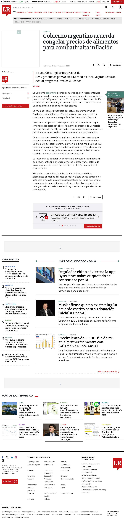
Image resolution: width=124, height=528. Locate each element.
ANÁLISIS (78, 12)
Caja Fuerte (48, 464)
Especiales (48, 476)
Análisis (63, 461)
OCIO (45, 12)
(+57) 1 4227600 (8, 473)
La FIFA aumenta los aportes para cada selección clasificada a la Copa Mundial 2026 (112, 410)
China (21, 402)
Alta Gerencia (49, 461)
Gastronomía (10, 304)
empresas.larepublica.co (47, 511)
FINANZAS (20, 12)
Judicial (63, 424)
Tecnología (106, 424)
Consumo (31, 470)
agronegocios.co (28, 511)
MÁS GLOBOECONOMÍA (107, 372)
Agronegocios (33, 461)
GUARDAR (115, 65)
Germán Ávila (84, 19)
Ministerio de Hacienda (100, 19)
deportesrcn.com (22, 517)
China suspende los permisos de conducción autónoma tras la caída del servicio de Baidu (29, 411)
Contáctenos (87, 472)
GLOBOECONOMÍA (54, 12)
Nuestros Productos (89, 469)
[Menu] (15, 12)
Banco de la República (45, 19)
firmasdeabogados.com (68, 511)
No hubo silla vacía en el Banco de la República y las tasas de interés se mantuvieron (17, 326)
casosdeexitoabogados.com (13, 514)
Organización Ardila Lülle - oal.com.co (113, 513)
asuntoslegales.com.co (11, 511)
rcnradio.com (70, 514)
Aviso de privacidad (89, 475)
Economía (65, 470)
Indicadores (32, 484)
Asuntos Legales (33, 464)
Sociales (30, 499)
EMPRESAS (38, 12)
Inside (63, 484)
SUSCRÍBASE (117, 2)
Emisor (59, 19)
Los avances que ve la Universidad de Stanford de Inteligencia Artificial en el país (111, 432)
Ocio (63, 487)
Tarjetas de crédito (33, 22)
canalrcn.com (57, 514)
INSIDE (118, 12)
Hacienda (8, 320)
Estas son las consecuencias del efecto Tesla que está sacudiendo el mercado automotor (16, 274)
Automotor (10, 266)
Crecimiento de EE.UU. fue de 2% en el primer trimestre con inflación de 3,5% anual (85, 342)
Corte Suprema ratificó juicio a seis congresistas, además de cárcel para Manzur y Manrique (69, 433)
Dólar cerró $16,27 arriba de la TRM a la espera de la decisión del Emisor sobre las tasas (29, 432)
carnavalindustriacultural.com (38, 514)
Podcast (30, 493)
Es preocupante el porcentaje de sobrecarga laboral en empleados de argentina (115, 121)
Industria (9, 285)
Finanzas (30, 479)
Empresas (31, 476)
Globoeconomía (67, 479)
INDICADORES (110, 12)
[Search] (106, 7)
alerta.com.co (7, 517)
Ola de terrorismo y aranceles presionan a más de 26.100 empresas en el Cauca (17, 358)
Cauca (113, 19)
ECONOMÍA (29, 12)
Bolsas (22, 424)
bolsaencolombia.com (89, 511)
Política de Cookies (89, 486)
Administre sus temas (12, 106)
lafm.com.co (97, 514)
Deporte (105, 402)
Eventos (64, 476)
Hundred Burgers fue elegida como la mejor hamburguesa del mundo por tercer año (16, 310)
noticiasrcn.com (83, 514)
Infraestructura (49, 484)
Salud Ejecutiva (67, 493)
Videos (47, 499)
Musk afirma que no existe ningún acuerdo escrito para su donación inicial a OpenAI (87, 309)
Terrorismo (19, 22)
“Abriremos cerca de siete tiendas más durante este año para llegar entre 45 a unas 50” (16, 292)
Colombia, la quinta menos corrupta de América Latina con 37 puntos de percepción (16, 343)
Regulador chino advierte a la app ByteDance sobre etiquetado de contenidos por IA (86, 276)
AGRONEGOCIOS (68, 12)
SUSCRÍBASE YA (93, 226)
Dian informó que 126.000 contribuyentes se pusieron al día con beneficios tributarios (69, 411)
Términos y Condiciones (91, 478)
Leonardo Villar (70, 19)
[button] (36, 217)
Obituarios (48, 487)
